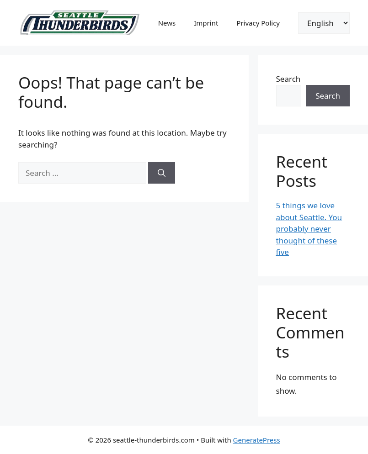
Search (288, 79)
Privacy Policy (258, 22)
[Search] (161, 173)
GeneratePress (256, 439)
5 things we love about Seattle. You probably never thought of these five (309, 228)
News (167, 22)
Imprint (206, 22)
